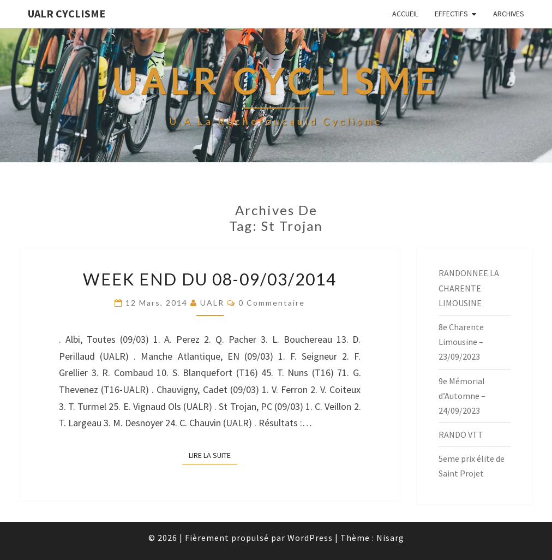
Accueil (405, 14)
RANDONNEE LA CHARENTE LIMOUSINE (469, 287)
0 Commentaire (271, 302)
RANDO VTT (461, 434)
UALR (212, 302)
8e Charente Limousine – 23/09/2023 (461, 341)
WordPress (310, 537)
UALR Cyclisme (66, 13)
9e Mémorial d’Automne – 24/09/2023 (462, 396)
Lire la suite (213, 454)
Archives (508, 14)
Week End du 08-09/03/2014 (210, 279)
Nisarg (390, 537)
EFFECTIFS (451, 14)
